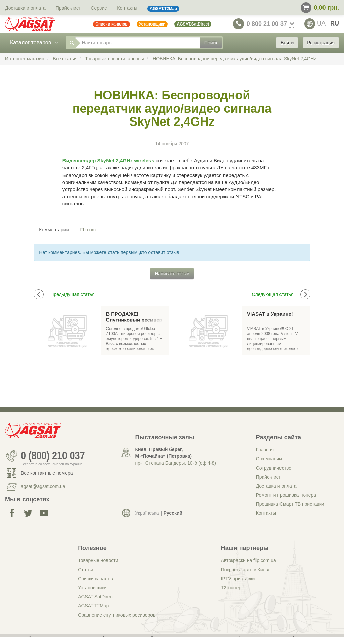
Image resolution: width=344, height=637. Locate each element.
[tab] (54, 230)
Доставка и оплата (25, 8)
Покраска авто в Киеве (246, 569)
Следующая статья (281, 294)
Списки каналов (95, 578)
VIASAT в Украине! (270, 314)
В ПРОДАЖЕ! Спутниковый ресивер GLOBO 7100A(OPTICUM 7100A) (135, 317)
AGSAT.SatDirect (96, 596)
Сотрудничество (273, 468)
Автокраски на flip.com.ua (248, 560)
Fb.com (88, 229)
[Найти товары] (137, 42)
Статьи (85, 569)
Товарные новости (98, 560)
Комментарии (54, 229)
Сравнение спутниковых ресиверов (116, 615)
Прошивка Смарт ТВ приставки (290, 504)
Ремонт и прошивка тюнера (286, 495)
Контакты (127, 8)
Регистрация (321, 42)
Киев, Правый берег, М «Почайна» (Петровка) (163, 453)
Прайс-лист (68, 8)
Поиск (210, 42)
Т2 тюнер (231, 587)
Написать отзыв (172, 273)
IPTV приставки (238, 578)
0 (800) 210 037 (53, 456)
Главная (265, 449)
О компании (269, 458)
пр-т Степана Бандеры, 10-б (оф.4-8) (175, 463)
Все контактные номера (47, 473)
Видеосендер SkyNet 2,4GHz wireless (108, 160)
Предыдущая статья (64, 294)
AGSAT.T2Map (93, 605)
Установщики (92, 587)
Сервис (99, 8)
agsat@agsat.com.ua (43, 486)
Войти (287, 42)
